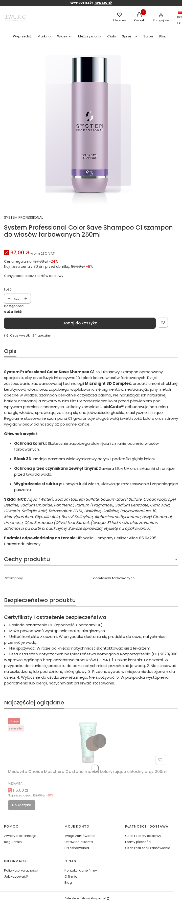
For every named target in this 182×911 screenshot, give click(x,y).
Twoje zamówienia (80, 835)
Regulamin (13, 841)
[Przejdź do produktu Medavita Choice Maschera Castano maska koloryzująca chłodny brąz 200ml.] (88, 741)
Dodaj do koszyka (80, 323)
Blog (68, 882)
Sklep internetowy (85, 898)
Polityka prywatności (21, 870)
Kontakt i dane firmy (80, 870)
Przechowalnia (76, 848)
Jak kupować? (16, 876)
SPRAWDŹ (103, 3)
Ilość (8, 289)
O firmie (70, 876)
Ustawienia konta (78, 841)
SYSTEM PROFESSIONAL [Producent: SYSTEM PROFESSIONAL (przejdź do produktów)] (23, 217)
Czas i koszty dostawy (143, 835)
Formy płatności (138, 841)
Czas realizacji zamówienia (147, 848)
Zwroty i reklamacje (20, 835)
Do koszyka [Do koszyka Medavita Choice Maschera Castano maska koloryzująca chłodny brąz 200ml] (21, 805)
